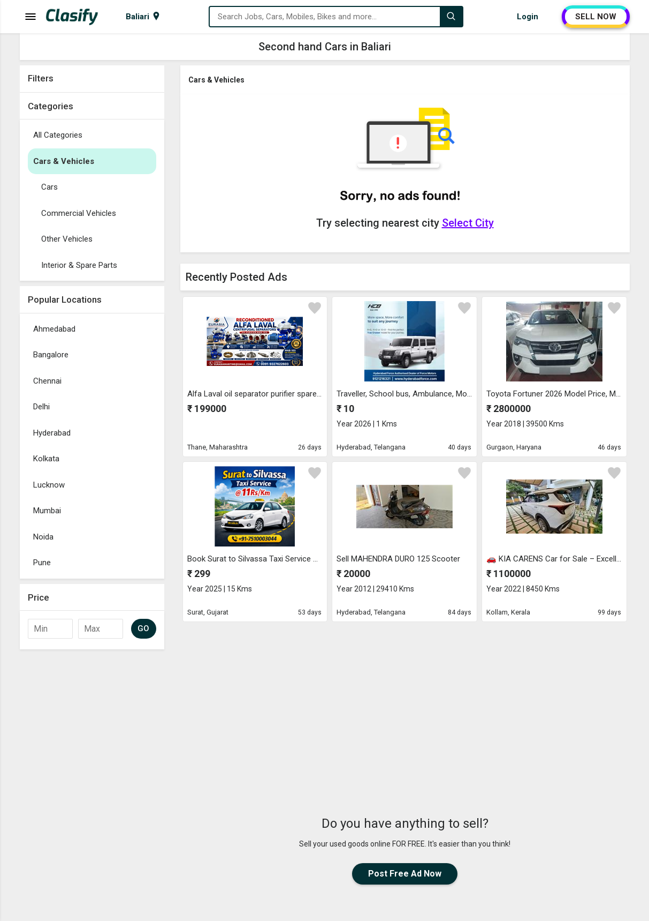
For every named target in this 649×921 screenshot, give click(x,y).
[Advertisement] (405, 701)
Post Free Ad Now (404, 873)
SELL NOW (595, 16)
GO (144, 628)
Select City (468, 222)
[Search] (451, 16)
